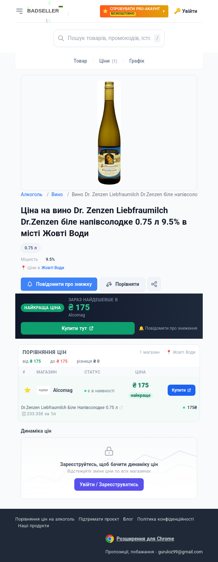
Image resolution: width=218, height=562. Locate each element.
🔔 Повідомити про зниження (168, 328)
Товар (80, 61)
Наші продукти (33, 525)
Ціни (108, 61)
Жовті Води (52, 267)
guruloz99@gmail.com (180, 551)
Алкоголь (35, 194)
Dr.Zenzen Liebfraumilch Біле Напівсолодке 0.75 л (69, 407)
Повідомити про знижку (59, 284)
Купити (181, 390)
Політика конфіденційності (165, 519)
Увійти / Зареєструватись (109, 484)
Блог (128, 519)
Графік (136, 61)
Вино (60, 194)
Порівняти (122, 284)
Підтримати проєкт (99, 519)
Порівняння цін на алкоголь (44, 519)
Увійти (185, 11)
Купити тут (78, 328)
